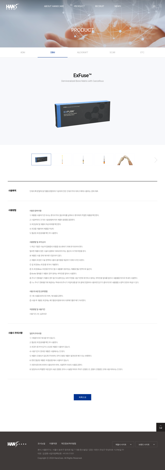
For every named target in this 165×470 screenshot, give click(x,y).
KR (154, 6)
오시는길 (41, 443)
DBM (52, 52)
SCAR (112, 52)
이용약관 (53, 443)
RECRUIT (99, 6)
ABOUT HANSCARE (54, 6)
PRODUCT (79, 6)
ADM (22, 52)
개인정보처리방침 (68, 443)
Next (155, 160)
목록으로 (82, 397)
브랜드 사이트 (144, 444)
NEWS (118, 6)
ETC (142, 52)
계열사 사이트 (120, 444)
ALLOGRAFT (82, 52)
